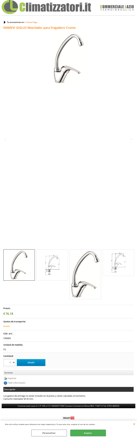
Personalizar (49, 432)
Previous (5, 139)
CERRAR (134, 424)
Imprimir (12, 378)
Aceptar (88, 432)
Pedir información (16, 382)
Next (131, 139)
